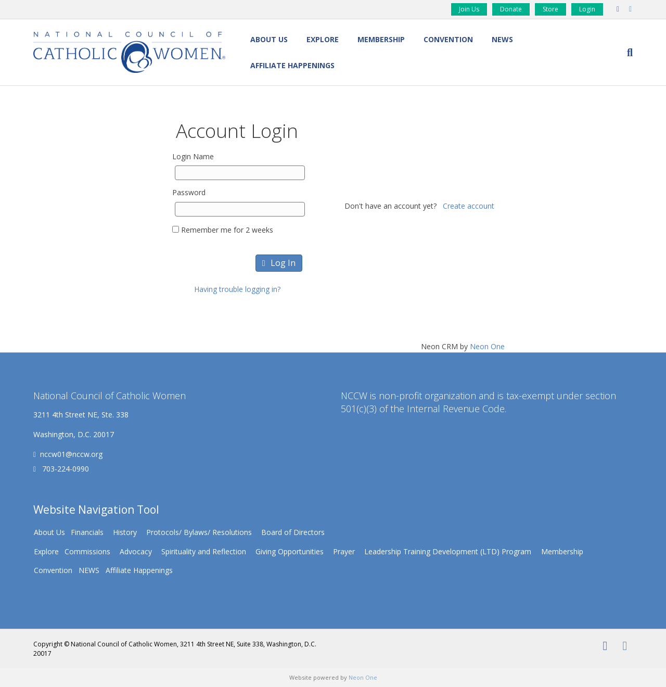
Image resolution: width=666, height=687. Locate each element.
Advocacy (136, 551)
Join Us (469, 9)
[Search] (625, 53)
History (125, 532)
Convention (448, 39)
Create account (468, 206)
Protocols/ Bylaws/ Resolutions (199, 532)
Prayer (344, 551)
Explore (322, 39)
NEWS (502, 39)
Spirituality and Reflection (203, 551)
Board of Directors (293, 532)
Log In (279, 263)
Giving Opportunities (289, 551)
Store (550, 9)
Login (587, 9)
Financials (87, 532)
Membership (381, 39)
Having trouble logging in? (237, 289)
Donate (511, 9)
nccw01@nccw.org (71, 454)
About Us (269, 39)
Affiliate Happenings (292, 65)
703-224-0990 (64, 469)
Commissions (87, 551)
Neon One (487, 346)
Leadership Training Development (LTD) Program (447, 551)
